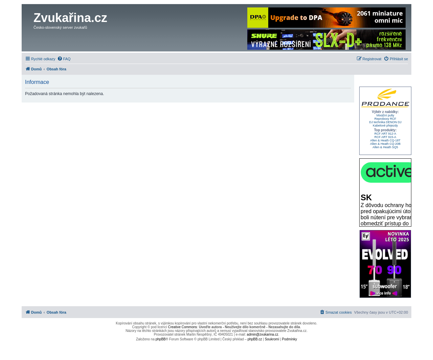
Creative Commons (182, 327)
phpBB (161, 339)
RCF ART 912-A (385, 133)
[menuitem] (64, 59)
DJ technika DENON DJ (385, 122)
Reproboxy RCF (385, 118)
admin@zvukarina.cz (262, 334)
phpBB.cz (255, 339)
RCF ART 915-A (385, 137)
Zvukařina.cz (70, 18)
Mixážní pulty (385, 115)
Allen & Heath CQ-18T (385, 140)
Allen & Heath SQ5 (385, 147)
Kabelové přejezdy (385, 125)
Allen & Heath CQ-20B (385, 143)
